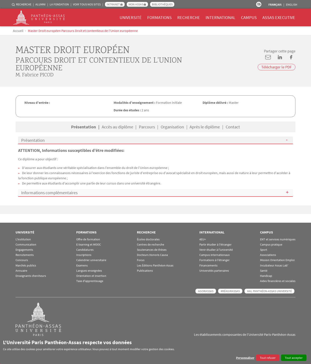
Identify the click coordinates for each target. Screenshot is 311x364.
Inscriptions (83, 255)
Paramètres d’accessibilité (258, 4)
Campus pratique (271, 244)
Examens (82, 265)
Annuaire (21, 271)
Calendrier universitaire (91, 260)
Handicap (266, 276)
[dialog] (155, 350)
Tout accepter (294, 358)
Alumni (40, 4)
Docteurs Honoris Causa (152, 255)
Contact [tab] (233, 126)
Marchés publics (26, 265)
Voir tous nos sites (87, 4)
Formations (159, 17)
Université (131, 17)
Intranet (113, 4)
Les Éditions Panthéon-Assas (155, 265)
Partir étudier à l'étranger (215, 244)
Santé (263, 271)
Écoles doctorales (148, 239)
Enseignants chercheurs (31, 276)
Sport (263, 250)
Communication (26, 244)
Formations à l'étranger (214, 260)
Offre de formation (88, 239)
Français (275, 4)
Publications (145, 271)
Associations (268, 255)
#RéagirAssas (230, 291)
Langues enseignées (89, 271)
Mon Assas (136, 4)
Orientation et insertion (91, 276)
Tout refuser (268, 358)
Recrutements (25, 255)
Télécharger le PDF (276, 67)
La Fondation (59, 4)
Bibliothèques (162, 4)
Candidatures (85, 250)
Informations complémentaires (49, 192)
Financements (208, 265)
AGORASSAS (205, 291)
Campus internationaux (214, 255)
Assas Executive (278, 17)
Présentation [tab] (83, 126)
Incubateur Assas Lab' (274, 265)
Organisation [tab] (172, 126)
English (291, 4)
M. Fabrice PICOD (35, 75)
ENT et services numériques (277, 239)
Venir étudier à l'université (216, 250)
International (220, 17)
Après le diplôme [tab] (205, 126)
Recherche (23, 4)
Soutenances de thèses (152, 250)
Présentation (33, 140)
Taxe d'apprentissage (89, 281)
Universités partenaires (214, 271)
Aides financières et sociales (277, 281)
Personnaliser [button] (245, 358)
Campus (249, 17)
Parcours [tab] (147, 126)
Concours (22, 260)
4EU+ (202, 239)
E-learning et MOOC (88, 244)
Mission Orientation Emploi (277, 260)
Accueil (18, 30)
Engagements (24, 250)
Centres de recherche (150, 244)
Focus (140, 260)
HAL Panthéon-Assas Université (269, 291)
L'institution (23, 239)
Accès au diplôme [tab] (117, 126)
